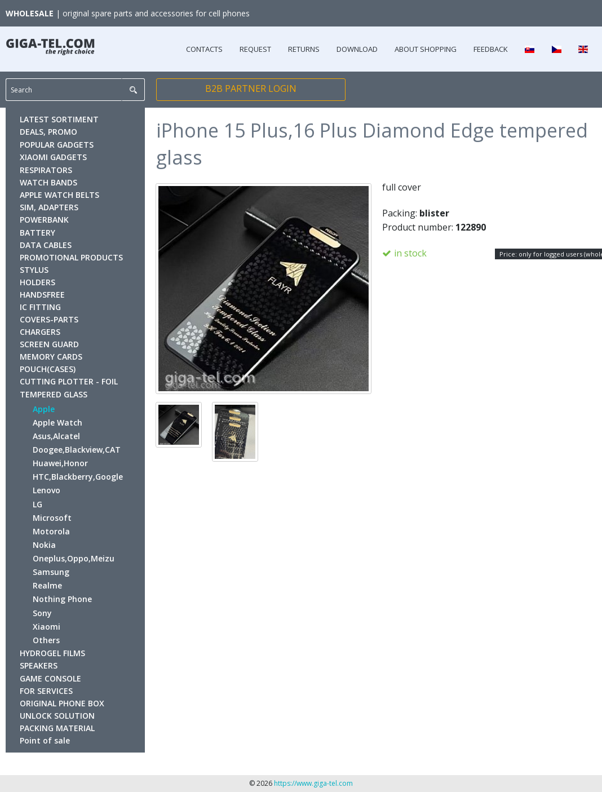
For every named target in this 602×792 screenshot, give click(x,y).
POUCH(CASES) (48, 369)
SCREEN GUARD (49, 344)
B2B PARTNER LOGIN (250, 88)
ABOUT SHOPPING (426, 49)
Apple (44, 409)
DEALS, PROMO (48, 131)
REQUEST (255, 49)
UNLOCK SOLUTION (57, 715)
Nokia (44, 544)
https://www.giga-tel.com (313, 783)
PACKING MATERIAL (57, 728)
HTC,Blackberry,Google (78, 476)
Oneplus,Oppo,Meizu (73, 558)
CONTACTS (204, 49)
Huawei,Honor (60, 463)
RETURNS (304, 49)
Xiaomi (46, 626)
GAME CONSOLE (50, 678)
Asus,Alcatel (56, 436)
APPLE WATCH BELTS (59, 194)
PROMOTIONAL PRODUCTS (71, 257)
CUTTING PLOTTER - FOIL (69, 381)
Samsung (51, 572)
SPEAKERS (38, 665)
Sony (42, 613)
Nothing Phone (62, 599)
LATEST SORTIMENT (59, 119)
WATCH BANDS (48, 182)
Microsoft (52, 517)
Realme (47, 585)
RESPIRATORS (46, 170)
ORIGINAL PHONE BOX (62, 703)
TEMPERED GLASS (53, 394)
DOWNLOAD (357, 49)
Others (46, 640)
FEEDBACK (490, 49)
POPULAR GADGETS (57, 144)
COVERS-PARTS (49, 319)
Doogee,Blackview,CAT (77, 449)
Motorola (51, 531)
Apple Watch (57, 422)
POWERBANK (44, 219)
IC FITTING (40, 307)
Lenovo (46, 490)
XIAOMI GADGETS (53, 157)
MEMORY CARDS (51, 356)
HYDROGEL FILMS (52, 653)
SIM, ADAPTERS (49, 207)
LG (37, 504)
